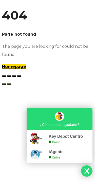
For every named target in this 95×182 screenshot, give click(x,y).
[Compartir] (14, 76)
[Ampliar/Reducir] (4, 76)
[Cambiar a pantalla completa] (9, 76)
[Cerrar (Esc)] (19, 76)
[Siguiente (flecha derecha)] (9, 84)
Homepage (14, 66)
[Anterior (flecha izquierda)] (4, 84)
